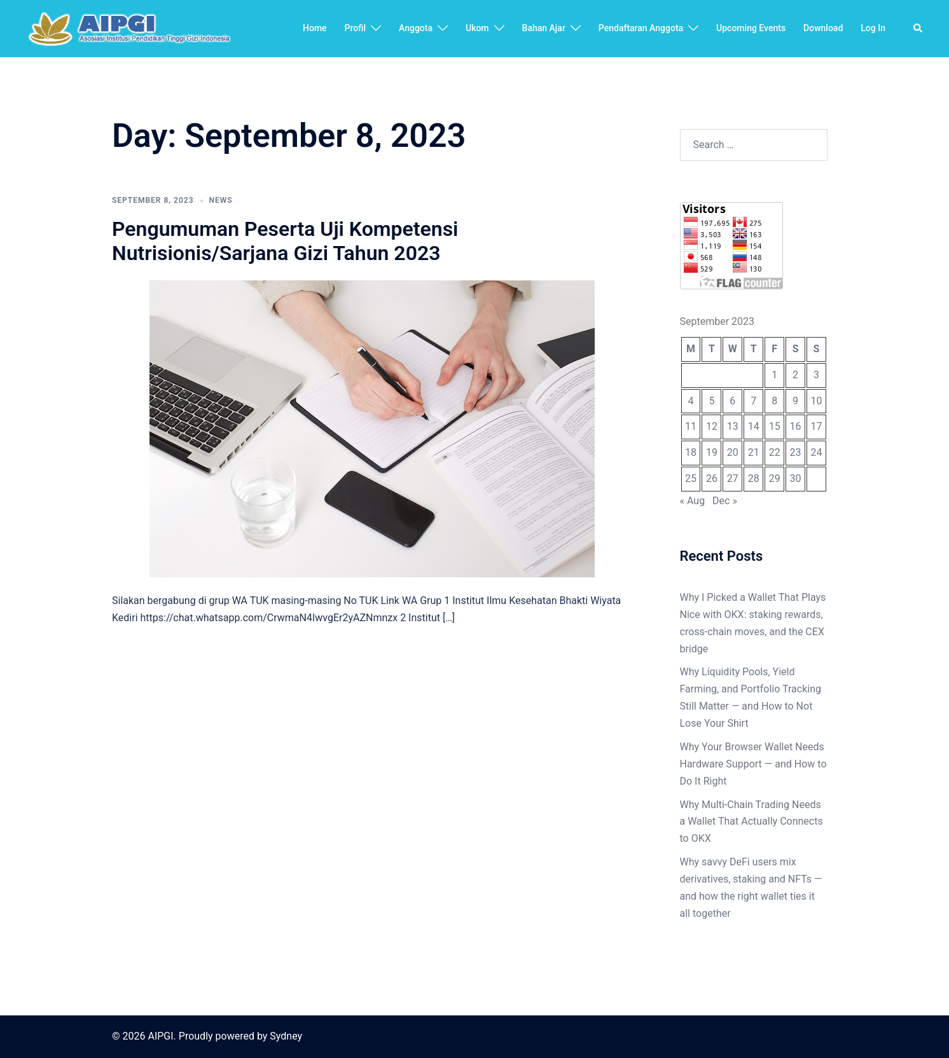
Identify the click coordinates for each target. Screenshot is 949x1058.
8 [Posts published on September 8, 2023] (774, 401)
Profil (355, 28)
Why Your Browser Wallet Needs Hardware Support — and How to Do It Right (753, 764)
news (221, 200)
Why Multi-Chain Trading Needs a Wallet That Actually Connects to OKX (751, 822)
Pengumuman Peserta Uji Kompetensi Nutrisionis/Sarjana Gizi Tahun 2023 (285, 241)
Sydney (286, 1036)
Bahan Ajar (543, 28)
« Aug (692, 501)
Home (315, 28)
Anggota (416, 28)
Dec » (724, 501)
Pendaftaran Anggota (641, 28)
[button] (918, 29)
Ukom (477, 28)
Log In (873, 28)
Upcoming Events (751, 28)
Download (823, 28)
